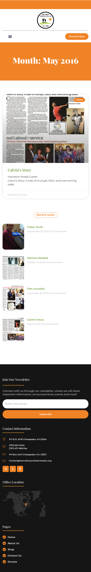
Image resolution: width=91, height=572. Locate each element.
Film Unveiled (35, 288)
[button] (10, 36)
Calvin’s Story (19, 169)
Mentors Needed (37, 258)
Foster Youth (35, 227)
